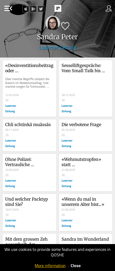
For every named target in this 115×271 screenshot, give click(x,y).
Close (76, 265)
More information (50, 265)
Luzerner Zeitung (57, 47)
